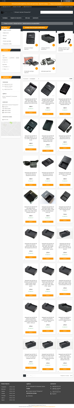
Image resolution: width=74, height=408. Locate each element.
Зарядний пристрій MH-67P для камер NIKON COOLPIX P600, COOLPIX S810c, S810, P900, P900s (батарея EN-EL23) (30, 209)
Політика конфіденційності (49, 406)
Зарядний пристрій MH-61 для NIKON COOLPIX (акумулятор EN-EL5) (31, 174)
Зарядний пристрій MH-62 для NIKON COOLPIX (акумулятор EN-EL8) (48, 174)
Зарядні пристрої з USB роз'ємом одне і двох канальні (64, 49)
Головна (5, 18)
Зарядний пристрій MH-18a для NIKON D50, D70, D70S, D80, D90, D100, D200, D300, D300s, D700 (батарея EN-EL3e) (65, 101)
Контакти (35, 18)
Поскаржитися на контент (38, 406)
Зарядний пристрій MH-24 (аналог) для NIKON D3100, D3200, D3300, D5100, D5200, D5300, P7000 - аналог (30, 283)
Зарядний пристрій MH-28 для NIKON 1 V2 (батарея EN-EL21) (65, 174)
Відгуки (4, 38)
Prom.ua (44, 405)
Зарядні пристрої (18, 23)
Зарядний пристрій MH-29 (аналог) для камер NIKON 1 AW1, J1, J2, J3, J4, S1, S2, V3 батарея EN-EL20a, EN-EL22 (48, 357)
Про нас (27, 18)
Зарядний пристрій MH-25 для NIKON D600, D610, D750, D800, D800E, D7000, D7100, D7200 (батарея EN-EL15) (47, 209)
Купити (30, 112)
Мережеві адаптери (46, 71)
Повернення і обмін (7, 43)
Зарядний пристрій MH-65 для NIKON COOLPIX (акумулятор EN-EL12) (65, 137)
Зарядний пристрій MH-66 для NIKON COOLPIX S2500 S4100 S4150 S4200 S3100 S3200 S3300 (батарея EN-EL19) (48, 138)
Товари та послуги (15, 18)
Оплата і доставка (7, 41)
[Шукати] (71, 12)
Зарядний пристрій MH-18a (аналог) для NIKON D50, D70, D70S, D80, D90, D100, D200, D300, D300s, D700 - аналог (47, 283)
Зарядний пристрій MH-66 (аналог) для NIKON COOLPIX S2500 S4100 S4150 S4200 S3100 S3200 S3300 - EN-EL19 (30, 320)
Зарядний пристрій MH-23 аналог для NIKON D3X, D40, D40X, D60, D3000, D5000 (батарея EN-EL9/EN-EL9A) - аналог (48, 246)
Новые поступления (55, 4)
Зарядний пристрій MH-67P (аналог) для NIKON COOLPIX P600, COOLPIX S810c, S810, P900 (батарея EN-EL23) (64, 357)
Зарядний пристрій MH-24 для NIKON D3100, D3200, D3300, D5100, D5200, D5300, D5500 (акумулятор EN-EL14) (48, 101)
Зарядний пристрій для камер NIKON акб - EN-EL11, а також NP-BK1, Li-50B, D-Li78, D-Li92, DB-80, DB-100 (65, 246)
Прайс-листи (6, 32)
